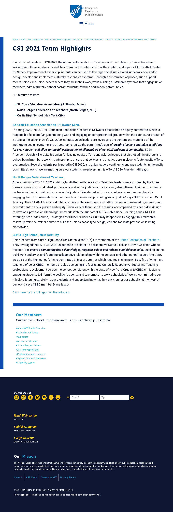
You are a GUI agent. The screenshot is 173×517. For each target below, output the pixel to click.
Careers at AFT (49, 482)
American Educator (29, 346)
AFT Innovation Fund (29, 354)
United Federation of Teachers (141, 245)
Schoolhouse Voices (29, 337)
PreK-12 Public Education (33, 39)
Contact (18, 482)
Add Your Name (132, 402)
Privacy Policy (68, 482)
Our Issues (24, 342)
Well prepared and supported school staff (65, 39)
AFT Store (31, 482)
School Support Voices (31, 350)
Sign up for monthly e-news (33, 363)
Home (17, 39)
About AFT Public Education (33, 333)
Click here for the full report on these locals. (43, 297)
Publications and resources (33, 359)
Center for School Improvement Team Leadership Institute (132, 39)
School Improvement (95, 39)
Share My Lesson (28, 367)
